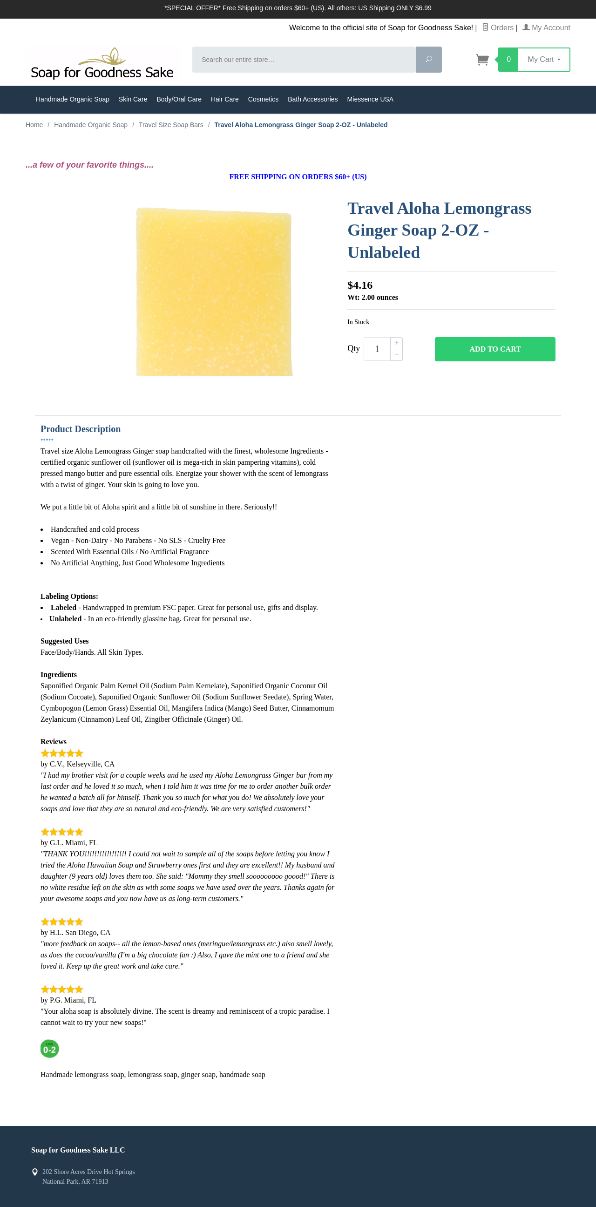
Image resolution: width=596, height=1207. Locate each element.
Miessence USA (370, 99)
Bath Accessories (313, 99)
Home (34, 125)
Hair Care (225, 99)
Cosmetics (263, 99)
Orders (498, 28)
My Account (546, 28)
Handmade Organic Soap (72, 99)
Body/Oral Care (178, 99)
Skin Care (133, 99)
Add (495, 349)
